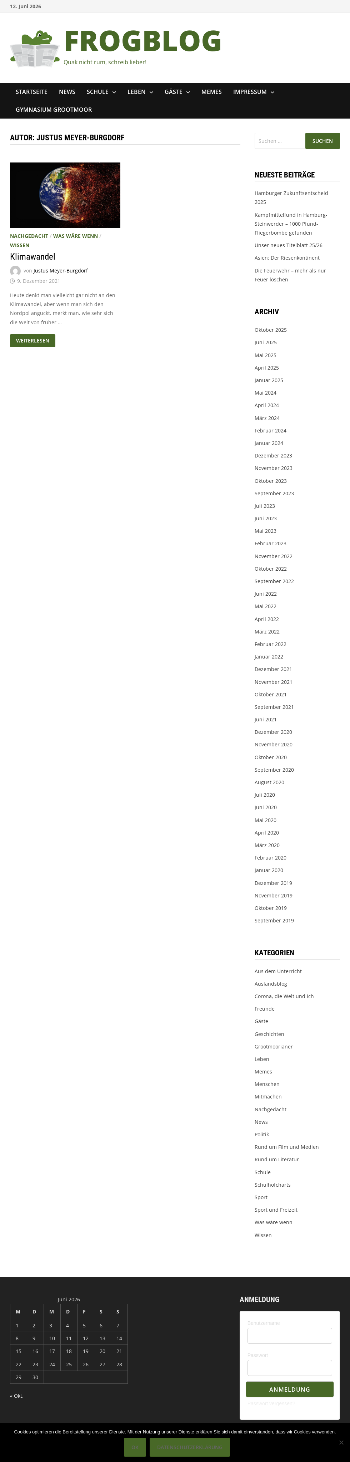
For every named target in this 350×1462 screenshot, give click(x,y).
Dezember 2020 (273, 732)
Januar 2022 (269, 656)
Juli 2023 (265, 505)
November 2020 (273, 744)
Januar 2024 (269, 443)
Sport (261, 1197)
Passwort (258, 1355)
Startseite (32, 92)
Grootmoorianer (274, 1046)
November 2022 (273, 556)
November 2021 (273, 682)
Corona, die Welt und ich (284, 996)
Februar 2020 (270, 857)
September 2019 (274, 920)
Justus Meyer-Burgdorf (61, 270)
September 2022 (274, 581)
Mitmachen (268, 1096)
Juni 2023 (266, 518)
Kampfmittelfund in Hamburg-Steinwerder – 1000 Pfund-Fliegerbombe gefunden (291, 223)
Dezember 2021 (273, 669)
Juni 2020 (266, 807)
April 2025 (267, 367)
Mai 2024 (265, 392)
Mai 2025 (265, 355)
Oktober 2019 (271, 908)
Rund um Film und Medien (287, 1146)
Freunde (265, 1008)
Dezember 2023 (273, 455)
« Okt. (17, 1395)
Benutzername (264, 1323)
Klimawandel (32, 256)
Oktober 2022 (271, 568)
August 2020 (269, 782)
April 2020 (267, 832)
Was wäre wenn (75, 235)
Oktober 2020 (271, 757)
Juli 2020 (265, 794)
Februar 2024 (270, 430)
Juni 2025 (266, 342)
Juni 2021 (266, 719)
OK (135, 1447)
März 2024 (267, 418)
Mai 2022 (265, 606)
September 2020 (274, 769)
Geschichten (269, 1034)
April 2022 (267, 619)
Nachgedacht (29, 235)
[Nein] (341, 1442)
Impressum (250, 92)
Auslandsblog (271, 983)
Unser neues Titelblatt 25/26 (288, 245)
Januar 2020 (269, 870)
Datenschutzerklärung (189, 1447)
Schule (98, 92)
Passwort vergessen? (271, 1403)
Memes (211, 92)
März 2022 (267, 631)
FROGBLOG (143, 39)
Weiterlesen (34, 339)
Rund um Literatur (277, 1159)
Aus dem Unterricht (278, 971)
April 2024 (267, 405)
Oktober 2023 (271, 480)
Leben (137, 92)
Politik (262, 1134)
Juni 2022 (266, 593)
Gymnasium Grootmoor (54, 110)
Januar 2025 (269, 380)
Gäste (173, 92)
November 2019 (273, 895)
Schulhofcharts (273, 1184)
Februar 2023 (270, 543)
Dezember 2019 (273, 883)
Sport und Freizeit (276, 1209)
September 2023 (274, 493)
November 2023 (273, 468)
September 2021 (274, 707)
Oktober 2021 (271, 694)
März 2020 (267, 845)
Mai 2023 (265, 530)
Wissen (19, 245)
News (67, 92)
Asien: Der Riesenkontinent (287, 257)
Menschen (267, 1084)
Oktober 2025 (271, 329)
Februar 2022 (270, 644)
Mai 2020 (265, 820)
